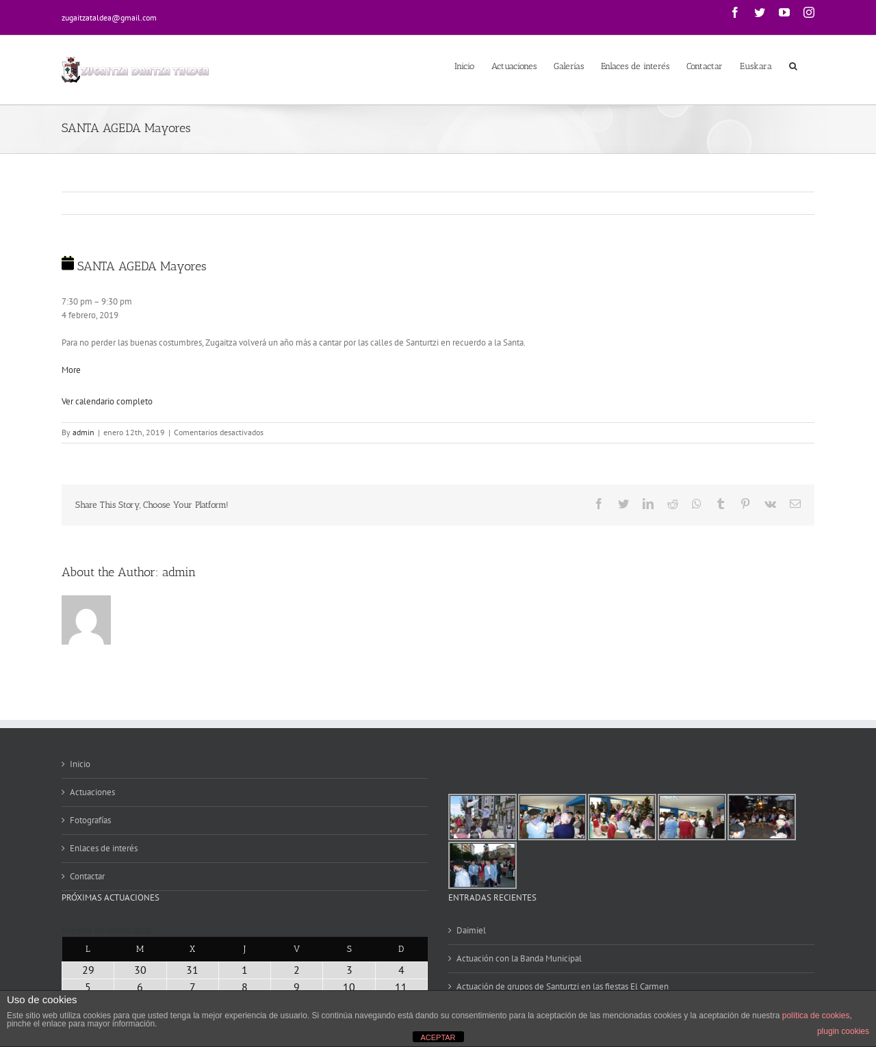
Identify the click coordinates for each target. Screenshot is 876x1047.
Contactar (87, 876)
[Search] (793, 65)
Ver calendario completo (107, 401)
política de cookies (816, 1015)
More (71, 370)
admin (83, 432)
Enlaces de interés (104, 848)
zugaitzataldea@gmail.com (109, 17)
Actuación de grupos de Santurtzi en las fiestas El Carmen (562, 986)
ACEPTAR (437, 1037)
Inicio (80, 764)
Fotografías (90, 820)
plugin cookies (843, 1031)
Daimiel (471, 930)
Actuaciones (92, 792)
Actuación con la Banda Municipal (519, 958)
